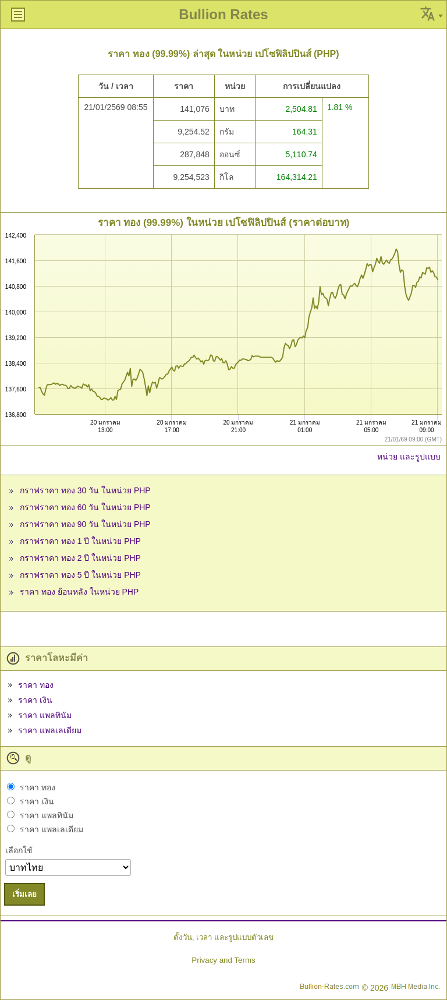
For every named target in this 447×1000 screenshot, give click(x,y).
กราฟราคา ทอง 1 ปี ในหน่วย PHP (80, 541)
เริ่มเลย (24, 894)
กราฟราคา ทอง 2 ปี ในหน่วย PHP (80, 558)
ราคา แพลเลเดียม (49, 730)
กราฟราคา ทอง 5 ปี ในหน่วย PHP (80, 574)
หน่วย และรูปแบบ (409, 456)
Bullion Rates (223, 14)
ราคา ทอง (36, 685)
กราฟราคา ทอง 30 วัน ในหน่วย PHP (85, 490)
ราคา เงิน (35, 700)
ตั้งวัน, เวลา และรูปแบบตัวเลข (223, 937)
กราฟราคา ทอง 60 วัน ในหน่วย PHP (85, 507)
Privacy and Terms (223, 960)
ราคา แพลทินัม (45, 715)
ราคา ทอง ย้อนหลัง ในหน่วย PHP (79, 591)
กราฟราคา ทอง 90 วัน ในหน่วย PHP (85, 524)
